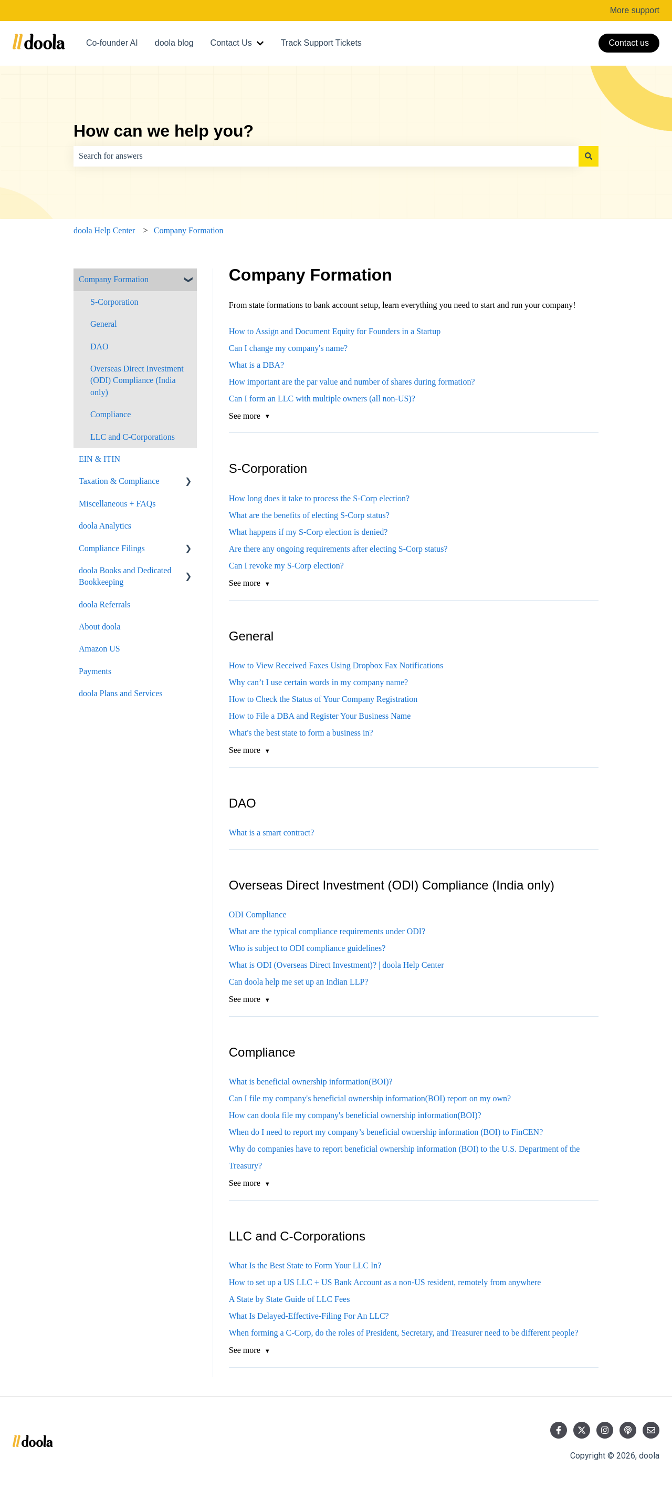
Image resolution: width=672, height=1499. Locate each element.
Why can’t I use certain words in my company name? (318, 682)
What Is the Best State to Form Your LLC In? (305, 1265)
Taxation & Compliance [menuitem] (119, 481)
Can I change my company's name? (289, 348)
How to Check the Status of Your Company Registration (323, 699)
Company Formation (189, 230)
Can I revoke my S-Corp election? (286, 565)
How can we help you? (164, 130)
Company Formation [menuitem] (114, 279)
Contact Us (231, 42)
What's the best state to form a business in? (301, 732)
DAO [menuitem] (99, 346)
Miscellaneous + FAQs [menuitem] (117, 503)
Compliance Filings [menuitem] (112, 548)
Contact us (629, 42)
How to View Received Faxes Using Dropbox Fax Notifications (336, 665)
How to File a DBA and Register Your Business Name (320, 715)
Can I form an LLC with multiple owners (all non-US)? (322, 398)
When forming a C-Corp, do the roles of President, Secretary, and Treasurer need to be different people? (404, 1332)
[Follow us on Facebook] (558, 1430)
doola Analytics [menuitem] (105, 525)
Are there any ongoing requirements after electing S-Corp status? (338, 548)
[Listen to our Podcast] (628, 1430)
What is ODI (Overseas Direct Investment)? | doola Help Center (336, 964)
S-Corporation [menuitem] (114, 301)
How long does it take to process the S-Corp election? (319, 498)
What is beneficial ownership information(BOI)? (311, 1081)
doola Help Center (104, 230)
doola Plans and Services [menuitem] (121, 693)
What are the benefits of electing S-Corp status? (309, 515)
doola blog (174, 42)
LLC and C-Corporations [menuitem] (132, 436)
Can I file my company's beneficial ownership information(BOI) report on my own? (370, 1098)
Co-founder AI (112, 42)
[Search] (588, 156)
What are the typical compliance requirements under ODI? (327, 931)
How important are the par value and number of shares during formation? (352, 381)
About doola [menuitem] (100, 626)
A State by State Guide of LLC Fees (289, 1299)
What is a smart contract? (271, 832)
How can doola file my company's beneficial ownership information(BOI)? (355, 1115)
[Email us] (651, 1430)
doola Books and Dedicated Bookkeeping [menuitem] (125, 576)
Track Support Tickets (321, 42)
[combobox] (326, 156)
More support (634, 10)
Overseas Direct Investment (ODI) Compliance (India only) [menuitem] (137, 380)
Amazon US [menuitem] (99, 648)
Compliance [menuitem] (110, 414)
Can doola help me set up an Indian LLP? (299, 981)
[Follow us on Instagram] (604, 1430)
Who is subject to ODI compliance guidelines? (307, 948)
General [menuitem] (103, 323)
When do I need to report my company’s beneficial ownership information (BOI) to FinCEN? (386, 1132)
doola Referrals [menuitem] (104, 604)
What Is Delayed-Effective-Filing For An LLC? (309, 1315)
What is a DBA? (256, 364)
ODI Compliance (258, 914)
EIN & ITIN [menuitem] (99, 458)
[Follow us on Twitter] (581, 1430)
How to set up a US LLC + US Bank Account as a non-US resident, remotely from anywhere (385, 1282)
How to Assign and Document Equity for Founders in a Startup (335, 331)
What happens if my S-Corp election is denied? (308, 532)
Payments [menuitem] (95, 671)
